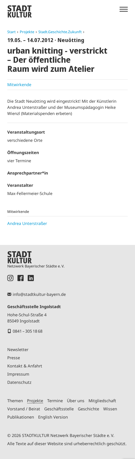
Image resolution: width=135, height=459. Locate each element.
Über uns (75, 400)
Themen (15, 400)
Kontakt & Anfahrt (24, 366)
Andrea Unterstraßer (27, 223)
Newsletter (17, 349)
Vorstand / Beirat (23, 409)
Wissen (110, 409)
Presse (13, 357)
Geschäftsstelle (59, 409)
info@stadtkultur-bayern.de (39, 294)
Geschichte (88, 409)
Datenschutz (19, 382)
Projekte (27, 31)
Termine (55, 400)
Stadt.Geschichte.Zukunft (60, 31)
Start (11, 31)
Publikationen (20, 417)
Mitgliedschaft (102, 400)
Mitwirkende (19, 84)
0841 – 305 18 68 (27, 331)
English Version (53, 417)
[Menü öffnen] (124, 9)
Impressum (18, 374)
